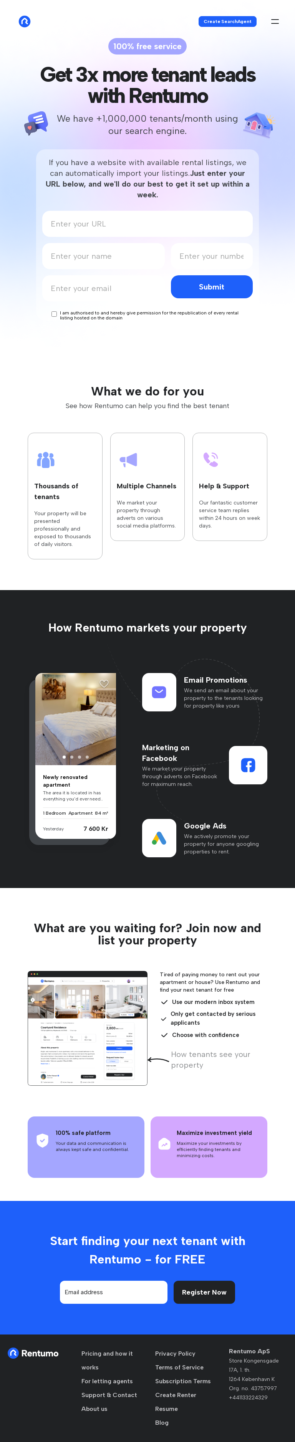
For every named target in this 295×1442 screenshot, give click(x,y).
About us (94, 1408)
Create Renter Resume (175, 1401)
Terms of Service (179, 1367)
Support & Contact (109, 1395)
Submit (211, 286)
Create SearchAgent (228, 21)
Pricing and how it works (107, 1360)
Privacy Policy (175, 1353)
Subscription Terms (183, 1381)
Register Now (204, 1292)
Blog (162, 1422)
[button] (64, 757)
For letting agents (107, 1381)
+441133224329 (248, 1397)
